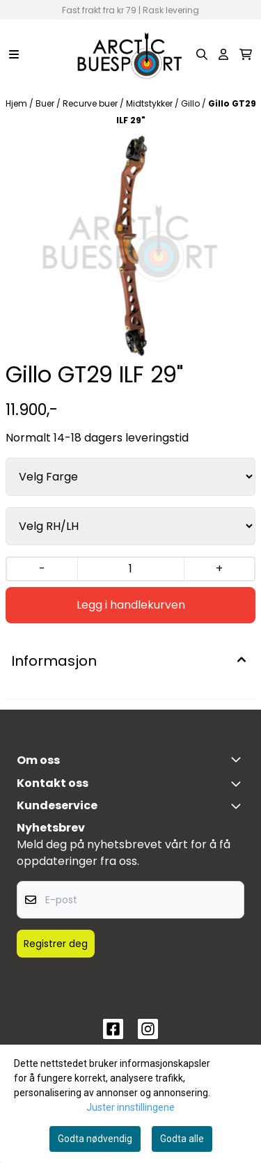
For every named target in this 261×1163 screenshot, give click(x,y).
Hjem (17, 103)
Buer (45, 103)
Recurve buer (91, 103)
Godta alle (182, 1138)
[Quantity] (130, 569)
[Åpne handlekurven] (246, 54)
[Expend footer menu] (238, 805)
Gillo (191, 103)
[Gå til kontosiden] (223, 54)
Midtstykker (150, 103)
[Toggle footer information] (238, 759)
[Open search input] (201, 54)
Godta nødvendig (95, 1138)
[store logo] (130, 54)
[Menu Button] (13, 54)
